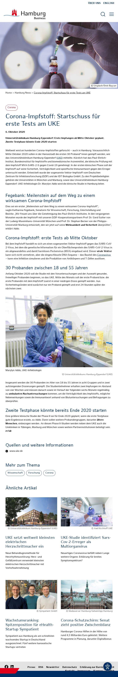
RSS (40, 667)
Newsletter (52, 667)
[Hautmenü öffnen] (111, 14)
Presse (31, 667)
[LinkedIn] (12, 667)
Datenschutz (69, 667)
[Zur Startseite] (24, 14)
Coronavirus (104, 255)
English (108, 3)
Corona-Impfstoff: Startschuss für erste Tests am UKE (62, 93)
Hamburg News (23, 93)
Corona (12, 107)
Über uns (94, 3)
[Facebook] (6, 667)
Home (9, 93)
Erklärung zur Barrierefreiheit (97, 667)
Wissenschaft (15, 473)
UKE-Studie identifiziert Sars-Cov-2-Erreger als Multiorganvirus (86, 542)
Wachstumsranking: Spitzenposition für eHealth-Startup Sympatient (30, 625)
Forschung (34, 473)
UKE (59, 158)
